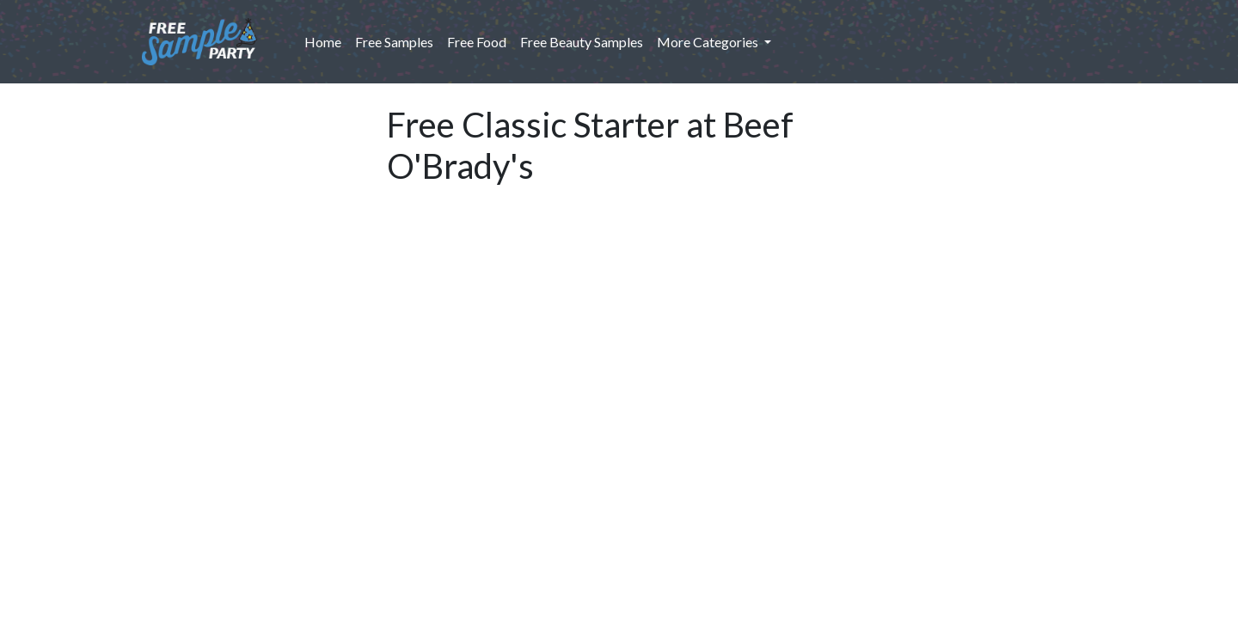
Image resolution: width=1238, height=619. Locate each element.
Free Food (476, 42)
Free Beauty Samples (581, 42)
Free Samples (394, 42)
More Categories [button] (709, 42)
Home (326, 40)
